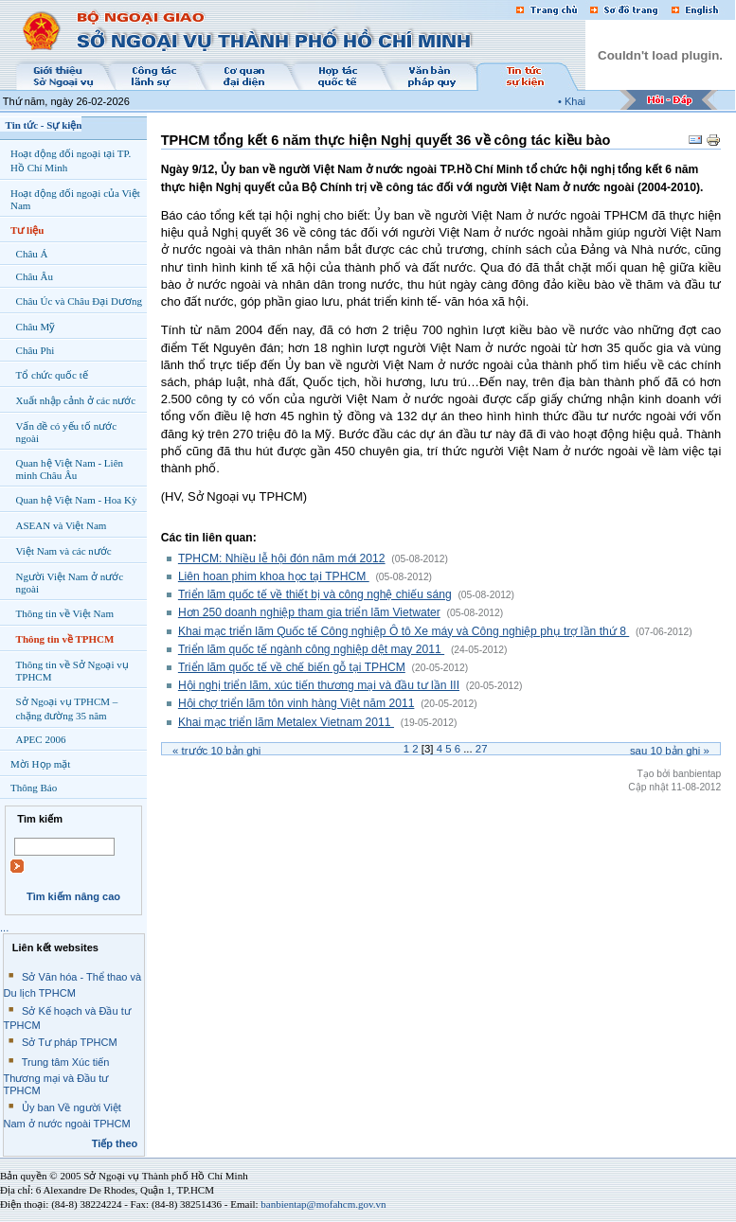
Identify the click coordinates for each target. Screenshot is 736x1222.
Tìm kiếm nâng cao (73, 896)
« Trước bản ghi (216, 750)
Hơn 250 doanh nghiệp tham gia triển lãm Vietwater (309, 612)
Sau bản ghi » (669, 750)
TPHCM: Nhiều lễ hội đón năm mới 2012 (282, 558)
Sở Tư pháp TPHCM (69, 1042)
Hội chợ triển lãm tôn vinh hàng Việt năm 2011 (296, 703)
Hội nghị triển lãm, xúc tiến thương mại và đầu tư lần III (318, 685)
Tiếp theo (115, 1143)
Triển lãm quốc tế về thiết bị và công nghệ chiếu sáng (315, 594)
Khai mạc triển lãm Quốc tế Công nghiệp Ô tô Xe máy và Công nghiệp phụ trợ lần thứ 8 (403, 631)
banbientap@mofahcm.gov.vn (323, 1204)
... (4, 927)
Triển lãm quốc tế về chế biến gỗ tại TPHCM (291, 667)
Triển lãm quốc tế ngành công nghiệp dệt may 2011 (311, 649)
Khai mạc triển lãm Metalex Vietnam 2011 (286, 722)
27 (482, 748)
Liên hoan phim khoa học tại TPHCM (273, 576)
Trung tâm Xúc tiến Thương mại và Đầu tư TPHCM (57, 1076)
